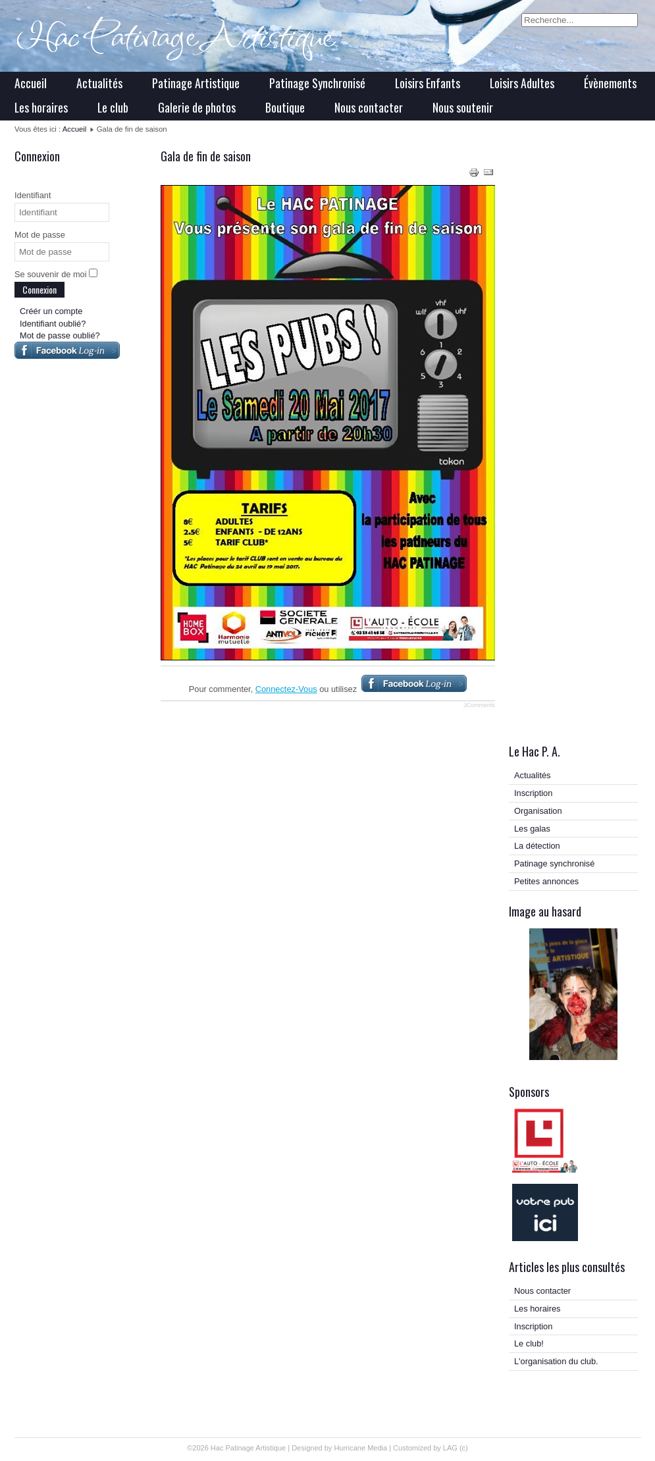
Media (377, 1448)
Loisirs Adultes (522, 83)
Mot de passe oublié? (60, 335)
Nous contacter (368, 107)
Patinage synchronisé (554, 863)
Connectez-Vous (286, 689)
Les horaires (41, 107)
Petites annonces (546, 881)
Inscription (533, 793)
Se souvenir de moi (50, 274)
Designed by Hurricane (329, 1448)
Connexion (39, 289)
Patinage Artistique (196, 83)
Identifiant (32, 195)
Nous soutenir (462, 107)
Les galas (532, 829)
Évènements (610, 83)
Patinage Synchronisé (317, 83)
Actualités (99, 83)
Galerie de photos (197, 107)
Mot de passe (39, 235)
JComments (479, 705)
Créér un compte (51, 311)
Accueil (30, 83)
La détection (537, 846)
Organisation (538, 811)
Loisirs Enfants (427, 83)
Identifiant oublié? (53, 324)
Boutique (285, 107)
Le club (112, 107)
